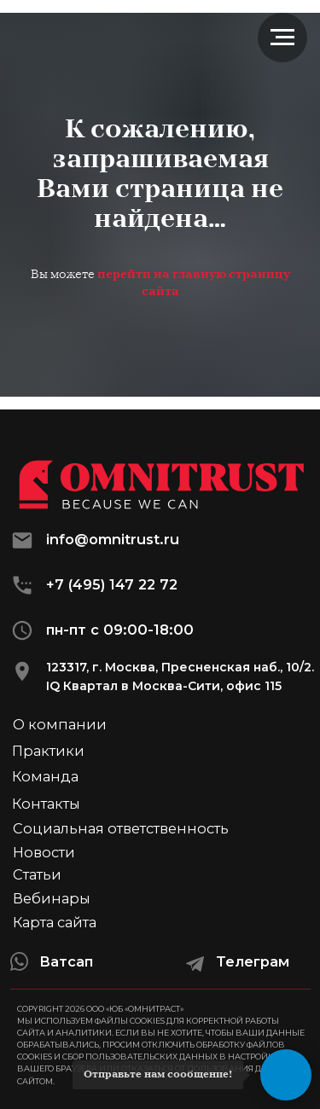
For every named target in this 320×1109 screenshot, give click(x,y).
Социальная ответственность (121, 828)
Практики (48, 750)
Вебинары (51, 898)
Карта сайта (54, 922)
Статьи (37, 874)
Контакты (46, 803)
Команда (45, 776)
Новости (44, 852)
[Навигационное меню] (282, 37)
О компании (60, 724)
